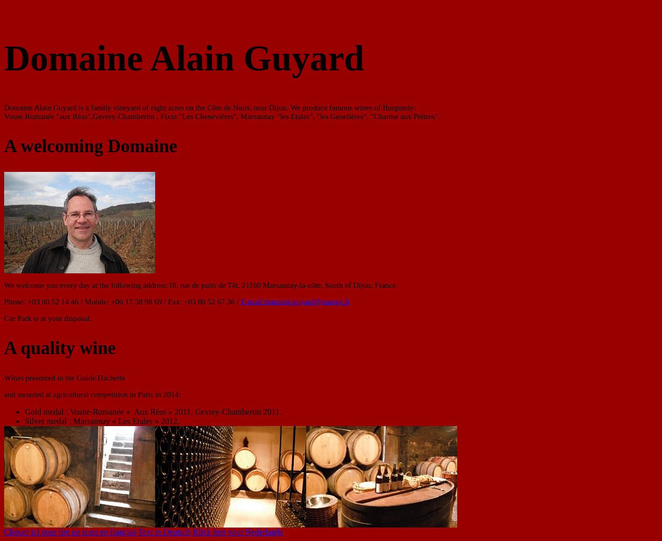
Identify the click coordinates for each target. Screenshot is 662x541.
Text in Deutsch (164, 532)
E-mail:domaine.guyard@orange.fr (294, 302)
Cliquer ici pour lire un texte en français (70, 532)
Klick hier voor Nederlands (237, 532)
